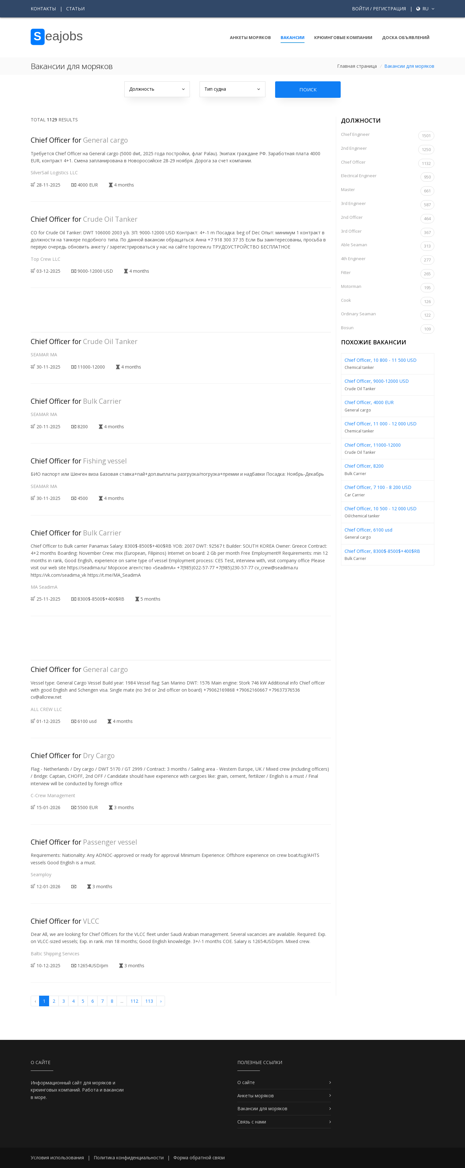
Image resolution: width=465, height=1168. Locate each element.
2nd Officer (387, 218)
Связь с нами (251, 1122)
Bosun (387, 329)
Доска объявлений (405, 37)
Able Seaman (387, 246)
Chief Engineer (387, 135)
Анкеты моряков (250, 37)
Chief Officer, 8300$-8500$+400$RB (382, 551)
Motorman (387, 287)
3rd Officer (387, 232)
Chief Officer (387, 163)
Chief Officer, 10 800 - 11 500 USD (381, 360)
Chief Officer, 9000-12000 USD (377, 381)
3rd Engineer (387, 204)
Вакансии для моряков (262, 1108)
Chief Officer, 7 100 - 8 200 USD (378, 487)
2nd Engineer (387, 149)
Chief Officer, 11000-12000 (373, 445)
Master (387, 191)
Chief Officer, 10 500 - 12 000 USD (381, 508)
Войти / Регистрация (379, 8)
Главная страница (357, 66)
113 (149, 1001)
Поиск (307, 89)
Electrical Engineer (387, 177)
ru (425, 8)
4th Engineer (387, 260)
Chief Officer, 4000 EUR (369, 402)
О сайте (246, 1082)
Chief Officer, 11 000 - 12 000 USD (381, 424)
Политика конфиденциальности (129, 1157)
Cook (387, 301)
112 (134, 1001)
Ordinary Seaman (387, 315)
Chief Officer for (79, 140)
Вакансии (293, 37)
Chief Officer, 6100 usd (368, 530)
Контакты (43, 8)
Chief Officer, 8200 (364, 466)
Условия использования (57, 1157)
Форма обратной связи (199, 1157)
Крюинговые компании (343, 37)
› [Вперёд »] (160, 1001)
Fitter (387, 274)
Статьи (75, 8)
